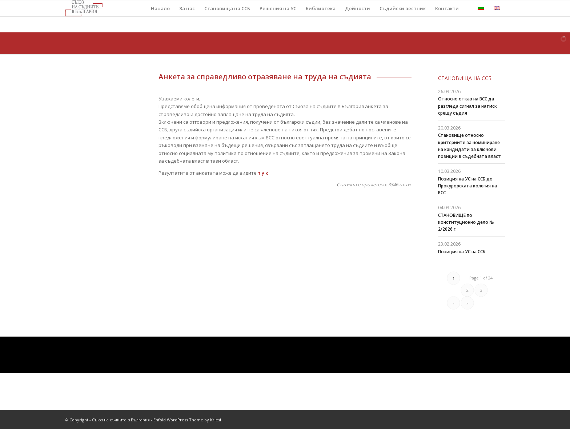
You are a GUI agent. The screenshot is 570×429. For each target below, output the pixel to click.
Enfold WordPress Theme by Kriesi (187, 419)
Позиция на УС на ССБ (461, 252)
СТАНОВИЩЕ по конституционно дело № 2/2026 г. (466, 222)
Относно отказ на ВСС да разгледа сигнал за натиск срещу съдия (467, 106)
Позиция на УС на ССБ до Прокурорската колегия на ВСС (467, 186)
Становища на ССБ (464, 78)
